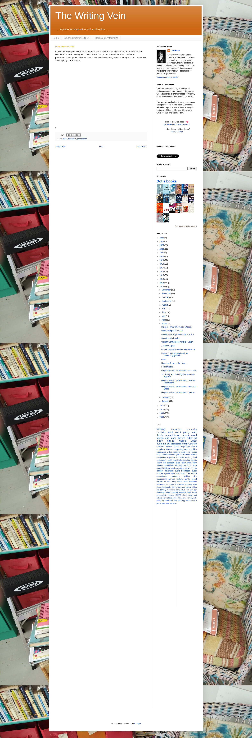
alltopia (159, 498)
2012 (162, 286)
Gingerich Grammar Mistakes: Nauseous (178, 371)
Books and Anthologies (106, 38)
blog (174, 482)
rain (187, 490)
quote (163, 359)
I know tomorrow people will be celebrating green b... (174, 354)
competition (161, 457)
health (169, 460)
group (181, 484)
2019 (162, 260)
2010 (162, 409)
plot (180, 460)
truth (176, 484)
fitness (194, 454)
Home (56, 38)
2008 (162, 417)
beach (176, 446)
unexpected (161, 479)
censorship (161, 493)
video (169, 452)
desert (179, 482)
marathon (187, 465)
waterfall (169, 503)
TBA (188, 473)
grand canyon (185, 468)
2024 (162, 241)
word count (174, 432)
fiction (184, 444)
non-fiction (185, 471)
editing (170, 440)
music (160, 440)
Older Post (141, 146)
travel (177, 435)
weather (160, 473)
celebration (161, 460)
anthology (181, 501)
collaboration (167, 454)
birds (170, 498)
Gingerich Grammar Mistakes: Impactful (178, 392)
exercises (161, 449)
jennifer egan (161, 503)
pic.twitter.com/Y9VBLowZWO (176, 124)
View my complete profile (167, 77)
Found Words (167, 367)
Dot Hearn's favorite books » (186, 226)
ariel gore (170, 438)
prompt (169, 435)
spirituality (170, 484)
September (167, 301)
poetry (186, 432)
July (164, 309)
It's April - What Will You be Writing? (176, 327)
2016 (162, 271)
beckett (174, 503)
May (164, 316)
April (164, 320)
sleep (159, 454)
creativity (161, 432)
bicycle (165, 498)
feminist (194, 501)
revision (186, 460)
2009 (162, 413)
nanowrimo (175, 429)
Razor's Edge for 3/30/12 (172, 331)
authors (160, 465)
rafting (194, 487)
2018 (162, 264)
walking (182, 440)
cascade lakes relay (176, 463)
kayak (175, 460)
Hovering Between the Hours (173, 363)
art (195, 438)
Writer (188, 454)
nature (187, 449)
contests (174, 468)
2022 (162, 249)
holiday (187, 476)
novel (194, 435)
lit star (167, 481)
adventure (169, 471)
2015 (162, 275)
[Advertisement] (192, 558)
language (188, 484)
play (173, 487)
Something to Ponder (170, 338)
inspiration (72, 139)
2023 (162, 245)
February (166, 397)
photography (166, 487)
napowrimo (169, 465)
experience (172, 457)
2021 (162, 253)
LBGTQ (163, 490)
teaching (188, 457)
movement (171, 490)
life (182, 457)
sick (195, 476)
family (187, 479)
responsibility (161, 495)
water (194, 440)
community (191, 429)
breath (194, 473)
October (165, 297)
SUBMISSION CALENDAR (76, 38)
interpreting (178, 449)
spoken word (169, 473)
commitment (162, 476)
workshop (193, 444)
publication (161, 452)
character (161, 446)
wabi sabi (169, 501)
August (165, 305)
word (183, 452)
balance (169, 449)
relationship (161, 484)
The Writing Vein (90, 15)
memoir (185, 435)
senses (171, 495)
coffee (175, 498)
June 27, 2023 (177, 132)
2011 (162, 406)
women (172, 479)
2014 (162, 279)
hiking (180, 498)
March (165, 323)
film (179, 457)
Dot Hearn (175, 51)
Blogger (137, 724)
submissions (176, 444)
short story (192, 463)
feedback (182, 493)
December (166, 290)
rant (195, 495)
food (195, 457)
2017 (162, 268)
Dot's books (167, 181)
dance (65, 139)
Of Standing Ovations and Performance (178, 349)
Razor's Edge (184, 438)
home (194, 468)
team (186, 482)
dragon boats (179, 454)
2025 (162, 238)
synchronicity (188, 498)
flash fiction (181, 473)
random (160, 471)
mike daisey (192, 493)
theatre (160, 435)
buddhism (193, 482)
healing (178, 465)
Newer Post (61, 146)
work (194, 432)
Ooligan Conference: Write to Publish (177, 342)
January (165, 401)
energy (188, 487)
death (168, 493)
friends (160, 438)
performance (82, 139)
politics (194, 449)
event (177, 471)
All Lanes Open (168, 346)
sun (158, 490)
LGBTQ (178, 495)
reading (176, 452)
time (188, 452)
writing (161, 429)
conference (175, 476)
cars (183, 487)
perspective (180, 490)
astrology (193, 490)
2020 (162, 256)
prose (178, 487)
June (164, 312)
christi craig (187, 495)
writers (169, 446)
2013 (162, 283)
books (194, 452)
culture (180, 479)
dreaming (174, 493)
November (166, 293)
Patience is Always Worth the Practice (177, 334)
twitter (188, 501)
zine (175, 501)
